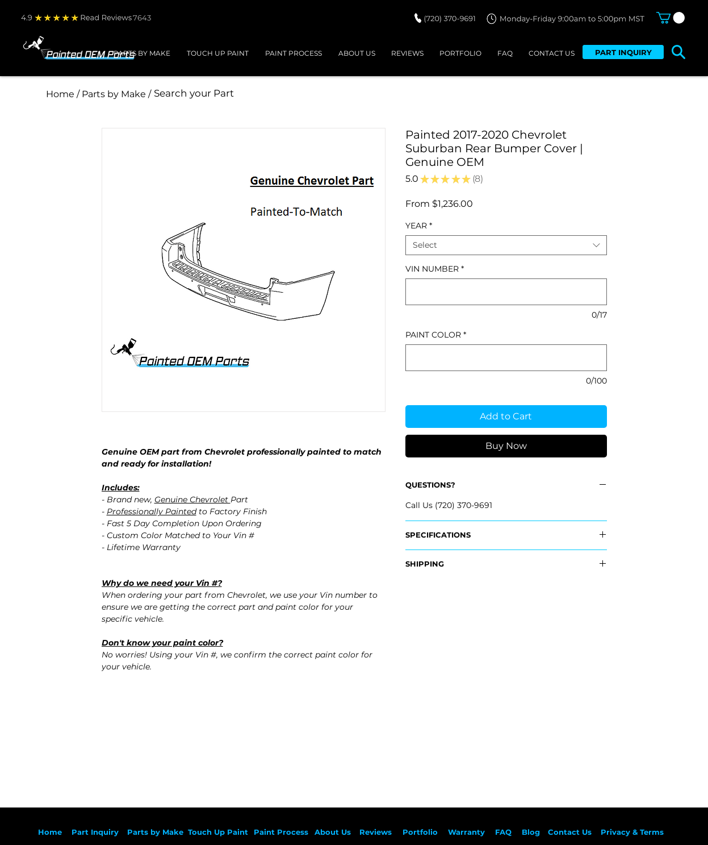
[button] (670, 17)
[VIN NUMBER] (506, 292)
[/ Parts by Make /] (114, 94)
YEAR (418, 226)
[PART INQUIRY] (623, 52)
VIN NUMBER (434, 269)
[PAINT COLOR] (506, 357)
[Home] (60, 94)
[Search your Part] (305, 93)
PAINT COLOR (435, 335)
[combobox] (506, 245)
